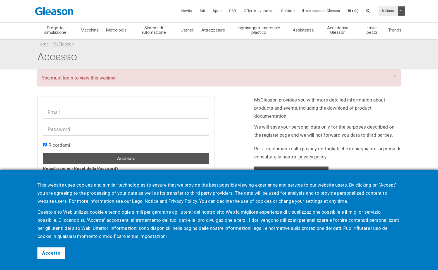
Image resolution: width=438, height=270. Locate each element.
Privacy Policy (182, 201)
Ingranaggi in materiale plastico (258, 30)
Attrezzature (213, 30)
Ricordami (56, 145)
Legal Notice (145, 201)
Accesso (126, 158)
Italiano (388, 10)
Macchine (89, 30)
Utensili (187, 30)
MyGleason (63, 44)
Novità (186, 10)
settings (314, 201)
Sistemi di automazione (153, 30)
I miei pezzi (371, 30)
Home (43, 44)
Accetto (51, 253)
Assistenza (303, 30)
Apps (217, 10)
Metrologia (116, 30)
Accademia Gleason (337, 30)
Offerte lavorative (258, 10)
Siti (202, 10)
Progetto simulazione (55, 30)
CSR (232, 10)
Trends (394, 30)
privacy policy (312, 157)
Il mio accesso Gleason (321, 10)
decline (224, 201)
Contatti (288, 10)
